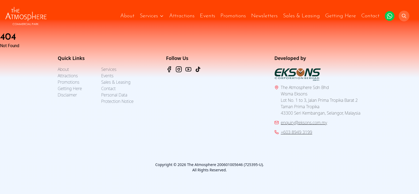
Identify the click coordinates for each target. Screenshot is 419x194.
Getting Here (340, 16)
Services (149, 16)
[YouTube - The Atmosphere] (188, 69)
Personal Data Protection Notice (117, 98)
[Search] (404, 16)
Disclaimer (67, 95)
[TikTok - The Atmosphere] (198, 69)
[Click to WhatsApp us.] (389, 16)
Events (207, 16)
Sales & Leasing (301, 16)
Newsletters (264, 16)
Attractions (182, 16)
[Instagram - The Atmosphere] (179, 69)
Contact (370, 16)
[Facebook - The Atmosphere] (169, 69)
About (127, 16)
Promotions (233, 16)
